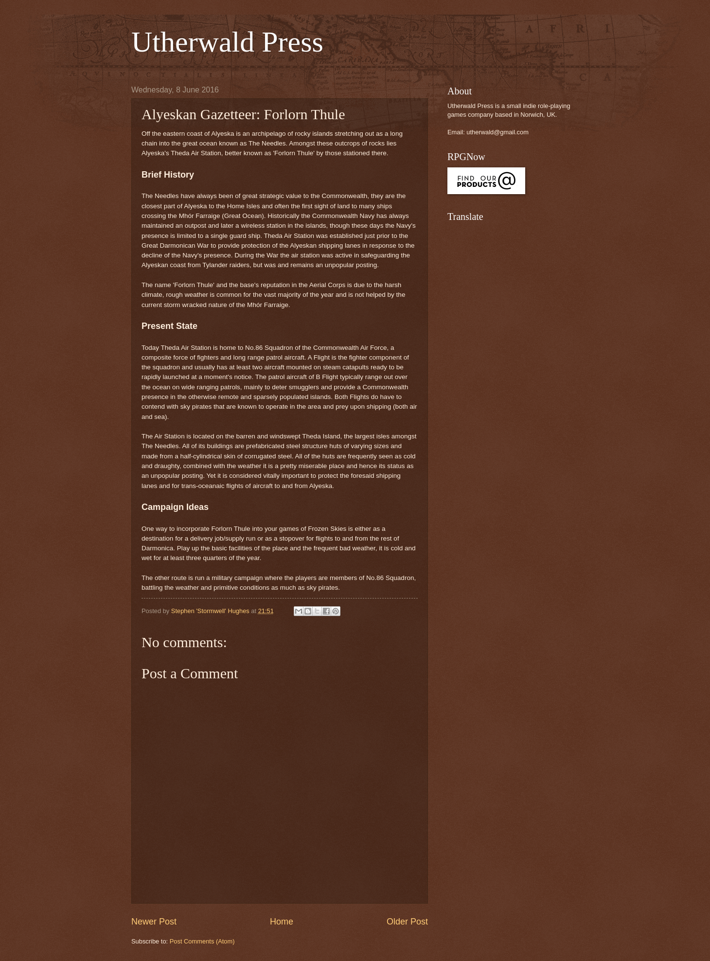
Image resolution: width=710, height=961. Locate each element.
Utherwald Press (227, 42)
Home (281, 921)
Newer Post (154, 921)
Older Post (407, 921)
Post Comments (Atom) (202, 941)
